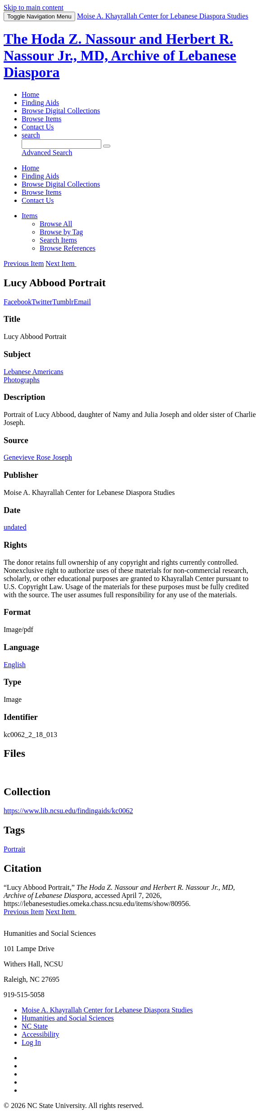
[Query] (61, 144)
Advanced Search (47, 152)
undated (15, 527)
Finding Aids (40, 102)
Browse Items (41, 119)
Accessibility (40, 1034)
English (15, 664)
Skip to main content (33, 7)
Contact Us (38, 127)
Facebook (18, 302)
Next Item (60, 263)
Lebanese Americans (33, 371)
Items (30, 216)
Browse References (67, 248)
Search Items (58, 240)
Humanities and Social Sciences (68, 1018)
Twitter (42, 302)
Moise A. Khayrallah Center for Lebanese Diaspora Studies (107, 1010)
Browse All (56, 224)
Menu (39, 16)
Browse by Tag (61, 232)
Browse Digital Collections (61, 110)
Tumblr (62, 302)
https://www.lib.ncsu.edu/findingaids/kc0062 (68, 811)
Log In (31, 1042)
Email (82, 302)
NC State (35, 1026)
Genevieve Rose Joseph (38, 457)
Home (30, 94)
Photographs (22, 380)
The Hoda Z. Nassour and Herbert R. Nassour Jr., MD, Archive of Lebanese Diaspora (120, 55)
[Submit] (106, 146)
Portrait (14, 849)
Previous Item (24, 263)
